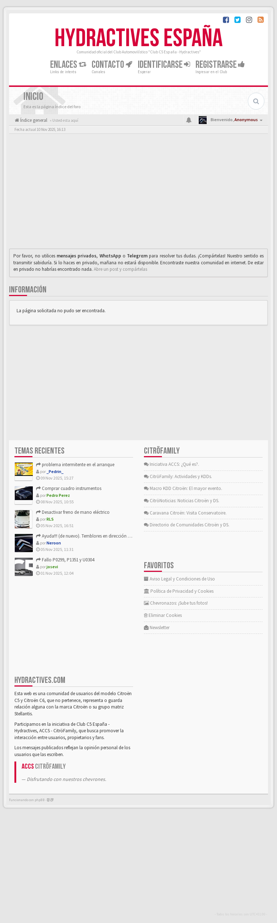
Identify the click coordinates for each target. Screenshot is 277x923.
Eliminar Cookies (163, 615)
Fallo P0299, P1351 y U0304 (65, 560)
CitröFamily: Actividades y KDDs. (178, 476)
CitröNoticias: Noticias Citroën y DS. (181, 501)
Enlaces (68, 65)
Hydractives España (138, 39)
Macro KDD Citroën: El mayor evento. (183, 488)
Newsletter (157, 627)
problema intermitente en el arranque (75, 465)
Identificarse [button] (164, 65)
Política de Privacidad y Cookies (179, 591)
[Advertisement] (138, 192)
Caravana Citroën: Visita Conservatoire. (185, 513)
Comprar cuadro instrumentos (68, 488)
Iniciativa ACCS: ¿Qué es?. (171, 464)
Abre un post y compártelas (120, 269)
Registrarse (220, 65)
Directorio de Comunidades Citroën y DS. (186, 525)
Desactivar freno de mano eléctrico (73, 512)
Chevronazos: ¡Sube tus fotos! (176, 603)
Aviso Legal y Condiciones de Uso (179, 579)
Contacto (112, 65)
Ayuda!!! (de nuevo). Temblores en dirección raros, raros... (95, 536)
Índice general (33, 120)
